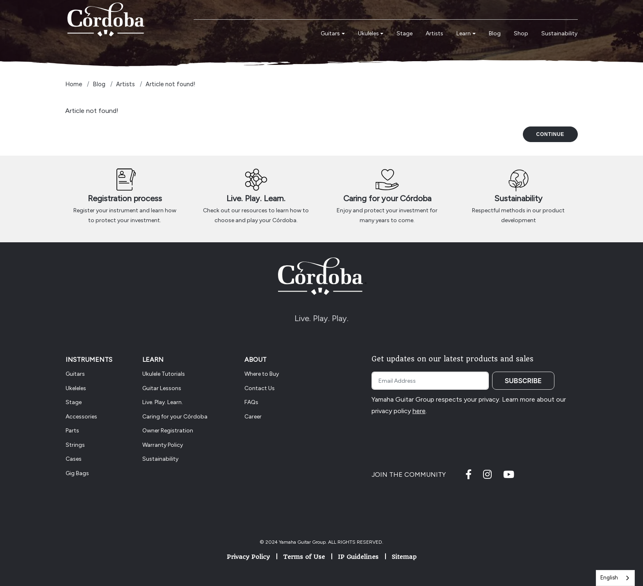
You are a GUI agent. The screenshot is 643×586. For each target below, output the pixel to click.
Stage (74, 402)
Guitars (75, 373)
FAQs (251, 402)
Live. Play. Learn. (255, 198)
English (609, 578)
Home (73, 84)
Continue (550, 134)
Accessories (81, 416)
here (419, 411)
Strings (75, 444)
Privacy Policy (248, 557)
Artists (125, 84)
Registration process (125, 198)
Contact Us (259, 388)
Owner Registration (167, 430)
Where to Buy (261, 373)
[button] (332, 33)
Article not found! (171, 84)
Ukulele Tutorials (163, 373)
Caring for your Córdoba (387, 198)
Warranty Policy (162, 444)
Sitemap (404, 557)
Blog (99, 84)
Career (253, 416)
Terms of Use (304, 557)
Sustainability (518, 198)
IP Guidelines (358, 557)
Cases (74, 458)
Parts (72, 430)
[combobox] (615, 578)
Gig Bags (77, 473)
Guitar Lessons (161, 388)
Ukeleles (76, 388)
